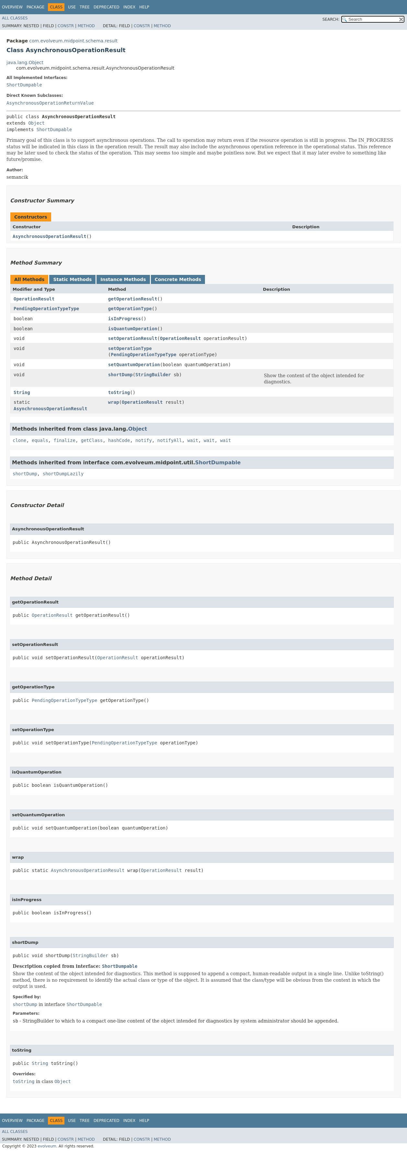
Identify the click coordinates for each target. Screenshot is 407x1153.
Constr (66, 26)
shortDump (120, 374)
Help (144, 7)
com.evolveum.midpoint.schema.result (73, 40)
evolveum (47, 1146)
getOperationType (130, 308)
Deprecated (106, 7)
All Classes (15, 18)
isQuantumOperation (132, 328)
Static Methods (72, 279)
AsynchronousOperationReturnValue (50, 103)
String (22, 392)
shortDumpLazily (63, 473)
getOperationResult (132, 298)
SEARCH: (331, 19)
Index (129, 7)
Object (36, 123)
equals (40, 440)
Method (86, 26)
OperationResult (34, 298)
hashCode (119, 440)
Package (35, 7)
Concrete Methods (178, 279)
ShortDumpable (24, 84)
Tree (85, 7)
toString (119, 392)
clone (19, 440)
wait (192, 440)
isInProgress (124, 318)
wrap (113, 402)
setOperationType (130, 348)
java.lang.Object (24, 62)
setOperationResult (132, 338)
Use (72, 7)
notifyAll (169, 440)
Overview (12, 7)
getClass (92, 440)
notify (143, 440)
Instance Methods (123, 279)
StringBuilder (153, 374)
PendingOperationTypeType (46, 308)
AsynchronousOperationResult (49, 236)
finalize (64, 440)
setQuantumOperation (134, 364)
